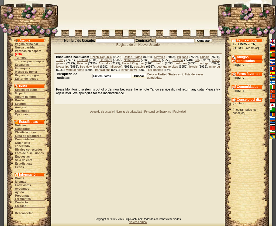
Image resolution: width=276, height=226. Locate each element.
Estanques (22, 68)
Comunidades (25, 139)
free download (89, 66)
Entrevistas (23, 185)
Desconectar (24, 213)
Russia (204, 56)
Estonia (82, 63)
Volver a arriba (138, 222)
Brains (19, 178)
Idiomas (20, 181)
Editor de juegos (26, 78)
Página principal (26, 44)
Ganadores (22, 128)
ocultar (238, 103)
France (156, 60)
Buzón (19, 100)
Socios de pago (26, 89)
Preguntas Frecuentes (23, 197)
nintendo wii (129, 69)
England (82, 60)
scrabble (139, 66)
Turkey (60, 60)
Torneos (21, 57)
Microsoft (117, 66)
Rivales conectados (29, 149)
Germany (105, 60)
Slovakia (159, 56)
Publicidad (179, 111)
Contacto (21, 202)
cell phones (155, 69)
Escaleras (22, 64)
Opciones (22, 114)
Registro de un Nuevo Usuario (138, 45)
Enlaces (20, 205)
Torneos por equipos (29, 61)
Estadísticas (23, 163)
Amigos (20, 107)
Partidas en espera (28, 51)
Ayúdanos (22, 188)
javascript (62, 66)
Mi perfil (20, 93)
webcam (181, 63)
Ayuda (19, 192)
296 (18, 54)
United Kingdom (133, 63)
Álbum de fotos (26, 96)
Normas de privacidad (129, 111)
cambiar (252, 48)
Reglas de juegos (27, 75)
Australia (104, 63)
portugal (204, 63)
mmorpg (214, 66)
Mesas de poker (26, 71)
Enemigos (22, 110)
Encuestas (22, 156)
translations (102, 69)
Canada (177, 60)
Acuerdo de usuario (102, 111)
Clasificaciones (26, 132)
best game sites (167, 66)
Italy (197, 60)
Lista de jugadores (28, 135)
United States (133, 56)
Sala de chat (23, 160)
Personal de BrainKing (157, 111)
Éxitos (19, 167)
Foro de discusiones (29, 153)
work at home (75, 69)
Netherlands (132, 60)
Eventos (21, 103)
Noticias (21, 125)
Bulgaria (182, 56)
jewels (193, 66)
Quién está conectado (22, 144)
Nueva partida (25, 47)
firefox (160, 63)
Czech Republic (101, 56)
